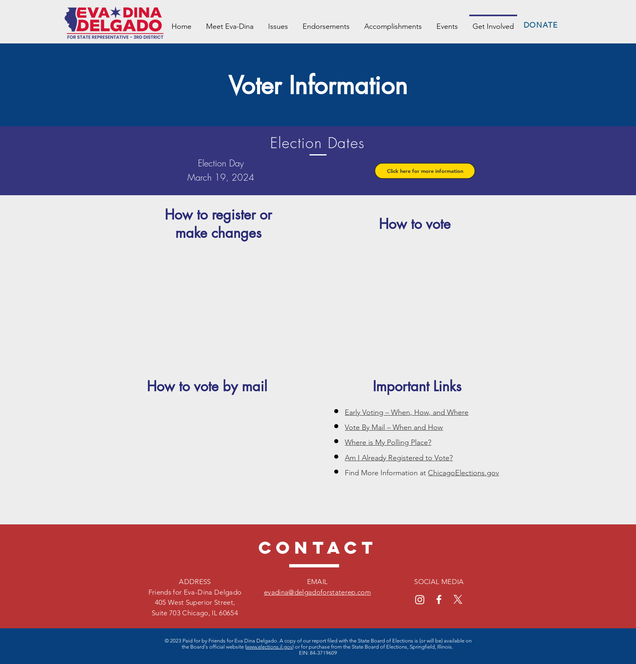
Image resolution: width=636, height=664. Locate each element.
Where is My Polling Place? (388, 442)
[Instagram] (420, 599)
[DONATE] (541, 25)
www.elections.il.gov (269, 647)
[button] (424, 171)
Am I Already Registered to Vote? (399, 457)
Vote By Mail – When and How (394, 427)
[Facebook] (439, 599)
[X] (458, 599)
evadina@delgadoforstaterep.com (317, 592)
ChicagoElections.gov (463, 472)
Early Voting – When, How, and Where (406, 412)
